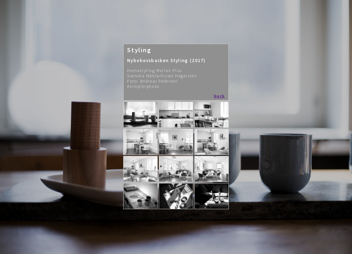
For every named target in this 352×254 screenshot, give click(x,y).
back (219, 95)
